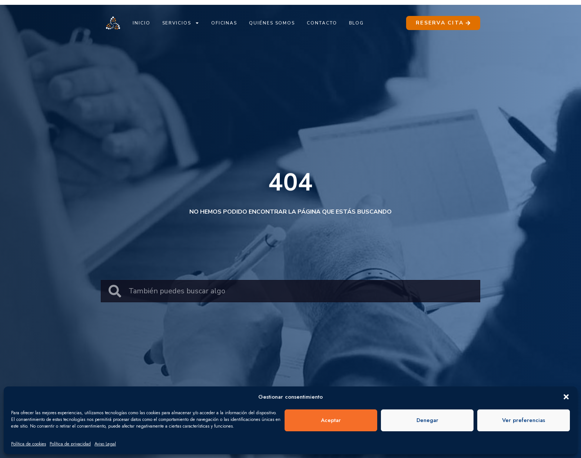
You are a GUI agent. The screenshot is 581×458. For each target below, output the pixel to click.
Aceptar (331, 420)
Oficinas (224, 23)
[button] (566, 397)
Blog (356, 23)
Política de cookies (28, 444)
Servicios (180, 23)
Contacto (322, 23)
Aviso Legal (105, 444)
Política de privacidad (70, 444)
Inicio (141, 23)
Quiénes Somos (272, 23)
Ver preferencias (523, 420)
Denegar (427, 420)
